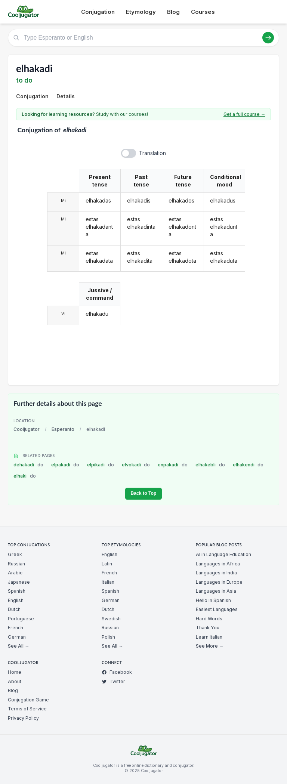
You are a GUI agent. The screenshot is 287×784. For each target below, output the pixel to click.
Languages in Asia (216, 591)
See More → (209, 646)
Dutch (14, 609)
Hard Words (209, 618)
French (15, 627)
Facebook (117, 672)
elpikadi (100, 464)
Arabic (15, 572)
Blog (173, 11)
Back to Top (143, 493)
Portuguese (21, 618)
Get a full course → (244, 114)
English (16, 600)
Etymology (141, 11)
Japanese (19, 582)
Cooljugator (26, 429)
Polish (108, 637)
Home (14, 672)
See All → (18, 646)
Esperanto (63, 429)
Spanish (16, 591)
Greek (15, 554)
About (14, 681)
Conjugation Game (28, 700)
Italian (108, 582)
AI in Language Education (223, 554)
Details (65, 96)
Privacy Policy (23, 718)
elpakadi (65, 464)
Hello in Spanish (213, 600)
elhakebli (210, 464)
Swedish (111, 618)
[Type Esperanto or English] (143, 38)
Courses (203, 11)
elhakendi (248, 464)
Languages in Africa (218, 564)
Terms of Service (27, 709)
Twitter (113, 681)
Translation (152, 153)
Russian (16, 564)
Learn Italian (209, 637)
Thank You (207, 627)
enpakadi (173, 464)
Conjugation (98, 11)
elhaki (24, 476)
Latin (107, 564)
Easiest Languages (217, 609)
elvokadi (136, 464)
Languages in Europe (219, 582)
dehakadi (28, 464)
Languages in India (216, 572)
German (17, 637)
